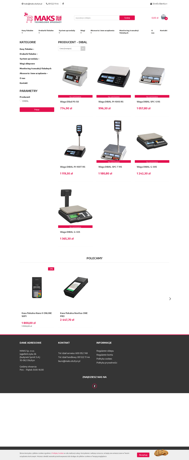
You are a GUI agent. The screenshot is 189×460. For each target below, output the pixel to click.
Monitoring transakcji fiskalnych (129, 31)
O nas (152, 31)
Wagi (82, 31)
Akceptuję (143, 455)
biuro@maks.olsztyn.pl (69, 361)
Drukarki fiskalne (46, 31)
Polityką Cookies (58, 453)
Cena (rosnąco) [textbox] (65, 48)
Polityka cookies (104, 358)
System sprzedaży (67, 31)
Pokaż (36, 109)
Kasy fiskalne (27, 31)
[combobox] (71, 48)
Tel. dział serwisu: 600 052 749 (73, 353)
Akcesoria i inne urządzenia (102, 31)
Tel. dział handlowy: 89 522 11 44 (74, 357)
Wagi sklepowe (27, 63)
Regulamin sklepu (105, 350)
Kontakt (163, 30)
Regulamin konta (104, 354)
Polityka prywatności (106, 362)
